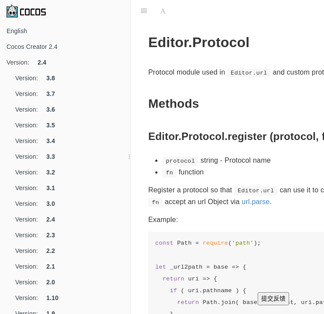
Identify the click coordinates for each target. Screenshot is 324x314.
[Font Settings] (162, 11)
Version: (30, 62)
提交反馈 (273, 298)
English (17, 30)
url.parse (255, 201)
